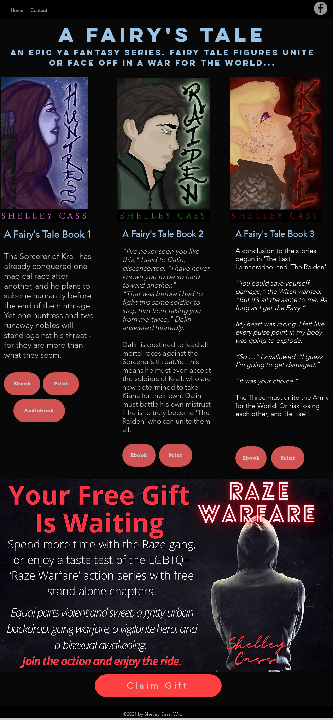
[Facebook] (320, 8)
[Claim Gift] (158, 685)
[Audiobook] (39, 410)
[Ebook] (22, 383)
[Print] (61, 383)
